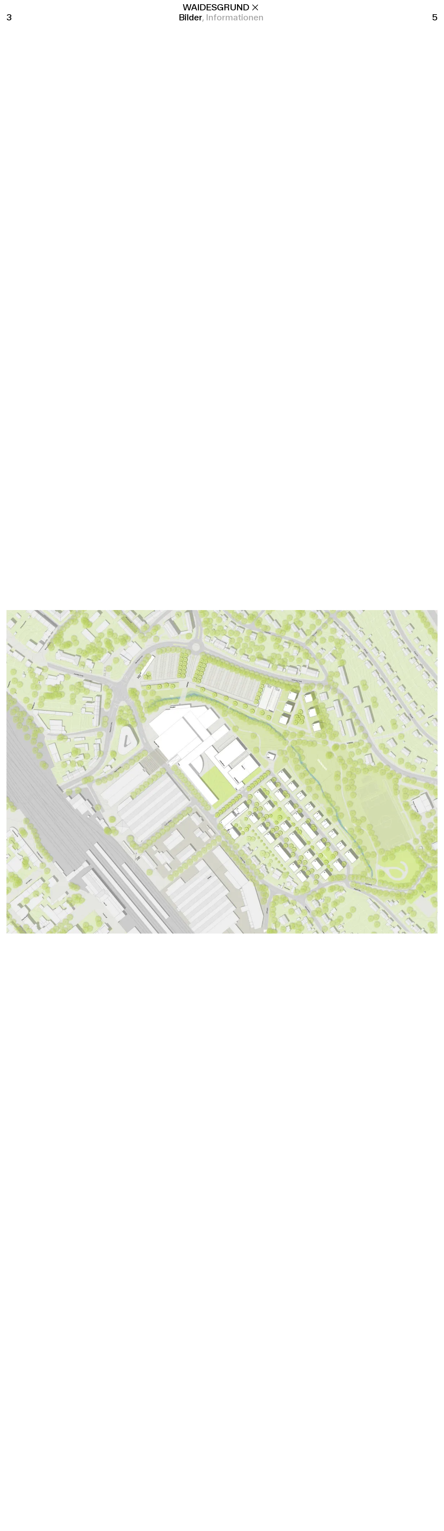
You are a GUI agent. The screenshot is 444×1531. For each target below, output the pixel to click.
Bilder (190, 17)
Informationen (235, 17)
